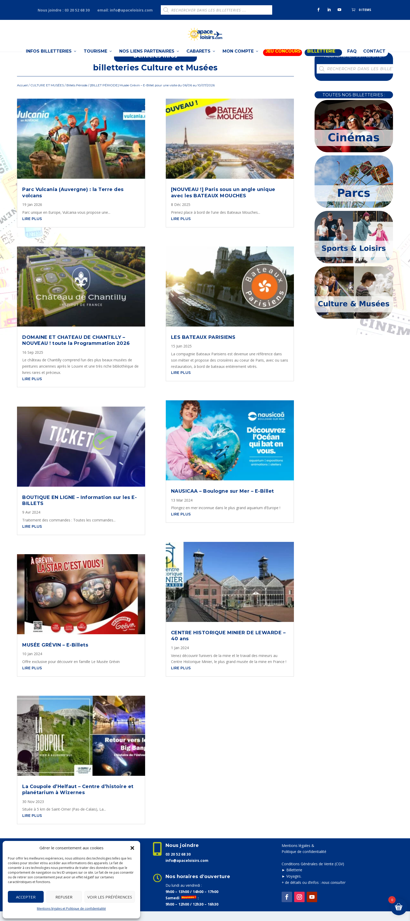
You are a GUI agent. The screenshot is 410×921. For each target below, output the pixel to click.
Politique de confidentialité (304, 861)
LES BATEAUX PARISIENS (203, 347)
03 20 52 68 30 (178, 863)
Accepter (26, 897)
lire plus (32, 228)
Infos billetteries (49, 62)
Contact (374, 62)
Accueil (22, 95)
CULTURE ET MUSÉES (47, 95)
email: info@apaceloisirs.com (125, 10)
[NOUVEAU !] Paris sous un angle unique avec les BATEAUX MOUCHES (223, 202)
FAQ (352, 62)
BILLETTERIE (321, 62)
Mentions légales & (298, 854)
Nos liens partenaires (146, 62)
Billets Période (76, 95)
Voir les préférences (109, 897)
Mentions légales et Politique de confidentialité (71, 908)
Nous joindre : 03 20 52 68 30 (64, 10)
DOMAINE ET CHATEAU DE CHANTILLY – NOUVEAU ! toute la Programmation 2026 (76, 350)
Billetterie (294, 879)
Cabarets (198, 62)
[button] (132, 848)
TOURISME (95, 62)
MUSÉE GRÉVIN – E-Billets (55, 654)
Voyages (293, 885)
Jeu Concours (283, 62)
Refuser (63, 897)
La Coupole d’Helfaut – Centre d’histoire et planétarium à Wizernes (78, 799)
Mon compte (238, 62)
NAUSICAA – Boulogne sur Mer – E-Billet (222, 501)
